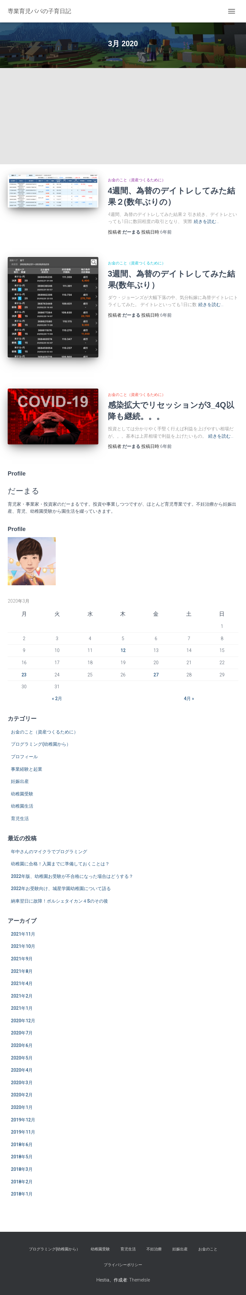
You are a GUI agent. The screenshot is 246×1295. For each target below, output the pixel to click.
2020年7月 (22, 1032)
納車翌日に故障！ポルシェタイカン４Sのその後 (59, 901)
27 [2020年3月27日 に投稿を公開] (156, 674)
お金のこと (207, 1249)
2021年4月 (22, 983)
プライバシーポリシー (123, 1265)
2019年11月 (23, 1132)
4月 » (189, 698)
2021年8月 (22, 971)
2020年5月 (22, 1057)
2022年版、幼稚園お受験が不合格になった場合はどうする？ (72, 876)
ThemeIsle (139, 1279)
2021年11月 (23, 934)
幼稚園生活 (22, 806)
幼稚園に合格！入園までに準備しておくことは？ (60, 863)
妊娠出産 (20, 781)
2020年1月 (22, 1107)
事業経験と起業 (26, 769)
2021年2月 (22, 996)
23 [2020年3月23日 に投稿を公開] (24, 674)
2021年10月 (23, 946)
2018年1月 (22, 1193)
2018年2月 (22, 1181)
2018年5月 (22, 1156)
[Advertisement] (123, 116)
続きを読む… (206, 221)
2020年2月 (22, 1094)
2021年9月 (22, 958)
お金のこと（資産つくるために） (137, 180)
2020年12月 (23, 1020)
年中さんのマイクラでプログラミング (49, 851)
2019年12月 (23, 1119)
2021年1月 (22, 1008)
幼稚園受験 (22, 793)
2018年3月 (22, 1169)
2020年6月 (22, 1045)
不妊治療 (154, 1249)
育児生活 (20, 818)
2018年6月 (22, 1144)
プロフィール (24, 756)
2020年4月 (22, 1070)
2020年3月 (22, 1082)
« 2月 (57, 698)
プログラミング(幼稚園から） (41, 744)
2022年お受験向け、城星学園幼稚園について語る (61, 888)
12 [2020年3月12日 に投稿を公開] (123, 650)
